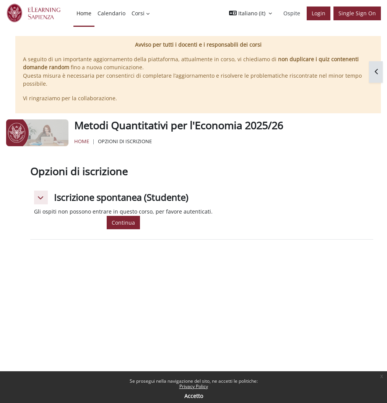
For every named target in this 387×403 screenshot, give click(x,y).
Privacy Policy (193, 386)
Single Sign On (357, 13)
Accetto (193, 396)
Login (318, 13)
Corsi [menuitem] (138, 13)
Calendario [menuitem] (111, 13)
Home (81, 141)
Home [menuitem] (83, 13)
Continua (123, 222)
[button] (250, 13)
